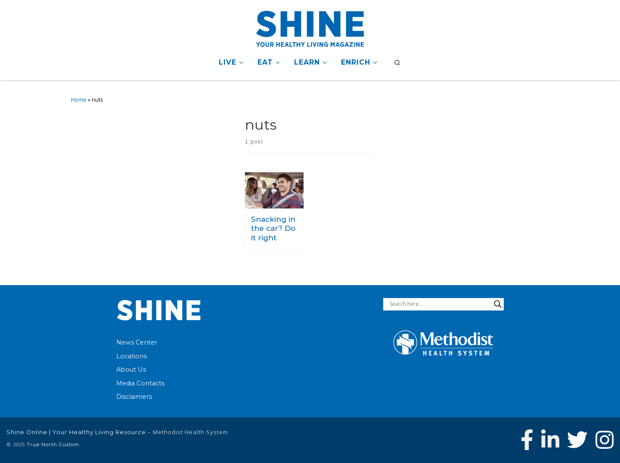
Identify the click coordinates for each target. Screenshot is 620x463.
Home (79, 99)
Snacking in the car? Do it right (273, 228)
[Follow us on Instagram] (604, 439)
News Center (136, 342)
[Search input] (440, 304)
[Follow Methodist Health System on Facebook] (527, 439)
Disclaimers (134, 397)
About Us (131, 369)
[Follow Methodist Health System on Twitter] (577, 439)
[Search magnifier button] (498, 304)
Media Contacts (140, 383)
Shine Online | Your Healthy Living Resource (76, 432)
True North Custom (53, 444)
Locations (131, 356)
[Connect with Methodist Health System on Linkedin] (550, 439)
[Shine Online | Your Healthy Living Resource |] (310, 27)
